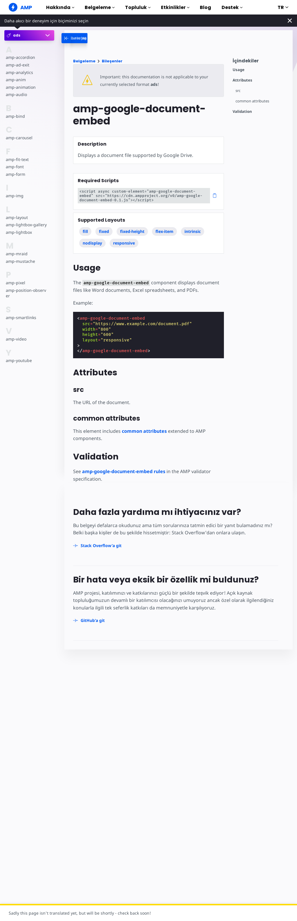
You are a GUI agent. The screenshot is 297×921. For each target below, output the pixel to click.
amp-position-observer (25, 293)
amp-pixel (15, 282)
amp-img (14, 195)
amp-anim (15, 79)
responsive (124, 243)
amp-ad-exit (17, 65)
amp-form (15, 174)
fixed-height (132, 231)
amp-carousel (19, 137)
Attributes (242, 80)
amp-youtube (19, 360)
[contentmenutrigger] (260, 62)
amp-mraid (16, 253)
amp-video (16, 339)
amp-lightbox (18, 232)
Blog (205, 7)
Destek (232, 7)
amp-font (14, 166)
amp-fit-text (17, 159)
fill (85, 231)
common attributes (252, 101)
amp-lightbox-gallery (26, 224)
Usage (239, 69)
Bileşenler (112, 61)
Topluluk (138, 7)
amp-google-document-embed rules (123, 471)
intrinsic (193, 231)
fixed (104, 231)
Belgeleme (100, 7)
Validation (242, 111)
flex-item (165, 231)
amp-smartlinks (21, 317)
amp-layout (17, 217)
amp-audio (16, 94)
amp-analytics (19, 72)
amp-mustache (20, 261)
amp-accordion (20, 57)
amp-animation (20, 87)
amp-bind (15, 116)
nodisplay (92, 243)
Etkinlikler (175, 7)
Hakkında (60, 7)
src (238, 90)
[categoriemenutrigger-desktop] (92, 38)
